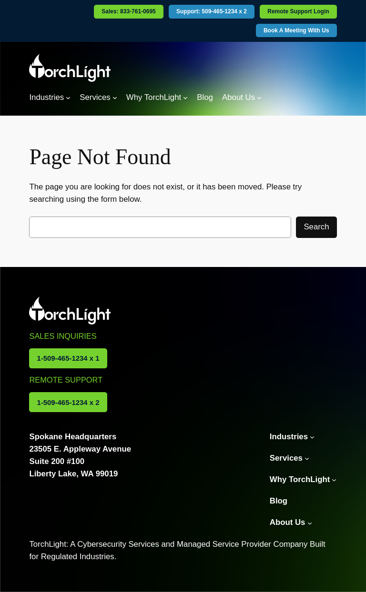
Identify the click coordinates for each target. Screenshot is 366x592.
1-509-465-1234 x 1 (68, 358)
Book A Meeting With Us (296, 30)
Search (316, 226)
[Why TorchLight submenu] (185, 97)
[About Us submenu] (259, 97)
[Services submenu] (114, 97)
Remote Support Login (298, 11)
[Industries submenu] (68, 97)
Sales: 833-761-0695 (128, 11)
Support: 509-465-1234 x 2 (211, 11)
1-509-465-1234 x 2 (68, 402)
